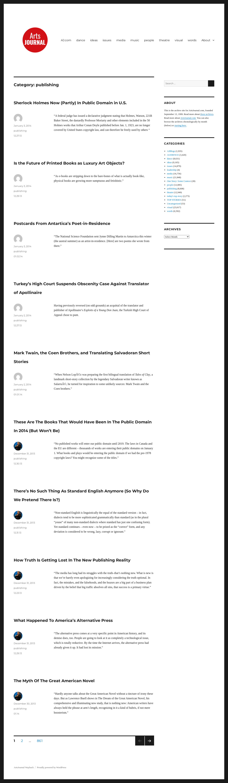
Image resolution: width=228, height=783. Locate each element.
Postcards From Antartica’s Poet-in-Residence (62, 223)
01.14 (16, 713)
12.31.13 (17, 532)
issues (107, 40)
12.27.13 (18, 135)
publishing (20, 130)
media (120, 40)
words (192, 40)
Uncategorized (174, 203)
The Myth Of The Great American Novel (54, 680)
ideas (94, 40)
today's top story (174, 196)
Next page (149, 745)
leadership (172, 169)
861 (41, 741)
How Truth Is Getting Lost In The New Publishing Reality (72, 560)
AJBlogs (171, 151)
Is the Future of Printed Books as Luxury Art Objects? (69, 163)
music (134, 40)
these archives (206, 114)
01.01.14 (18, 394)
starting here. (180, 125)
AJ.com (66, 40)
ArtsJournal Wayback (24, 767)
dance (80, 40)
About (205, 40)
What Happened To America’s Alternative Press (63, 620)
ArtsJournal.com (188, 118)
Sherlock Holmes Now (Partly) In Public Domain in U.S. (70, 102)
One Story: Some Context (179, 181)
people (149, 40)
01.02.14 (18, 256)
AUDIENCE (173, 154)
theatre (164, 40)
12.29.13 (18, 196)
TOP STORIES (174, 199)
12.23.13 (18, 592)
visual (179, 40)
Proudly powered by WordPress (51, 767)
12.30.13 (18, 463)
